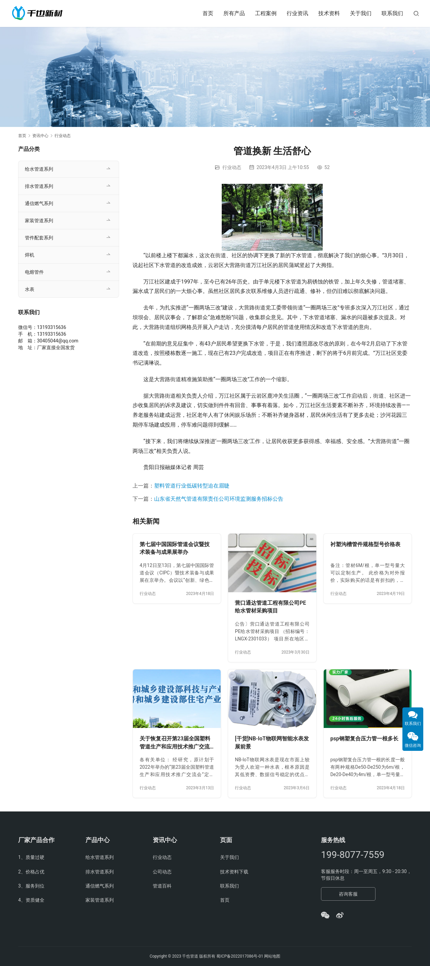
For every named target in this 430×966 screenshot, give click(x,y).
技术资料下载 (234, 871)
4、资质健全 (31, 900)
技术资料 (329, 13)
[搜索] (416, 13)
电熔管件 (34, 272)
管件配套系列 (39, 237)
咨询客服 (348, 894)
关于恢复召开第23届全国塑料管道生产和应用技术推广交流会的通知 (175, 743)
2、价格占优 (31, 871)
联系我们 (392, 13)
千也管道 (190, 956)
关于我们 (360, 13)
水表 (29, 289)
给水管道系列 (39, 169)
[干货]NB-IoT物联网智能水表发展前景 (272, 742)
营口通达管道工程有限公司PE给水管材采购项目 (270, 607)
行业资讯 (297, 13)
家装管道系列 (39, 220)
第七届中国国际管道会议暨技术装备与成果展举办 (175, 548)
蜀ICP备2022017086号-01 (240, 956)
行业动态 (231, 167)
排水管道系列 (39, 186)
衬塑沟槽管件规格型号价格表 (365, 544)
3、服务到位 (31, 886)
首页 (208, 13)
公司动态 (162, 871)
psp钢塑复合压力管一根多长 (364, 738)
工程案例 (266, 13)
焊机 (29, 255)
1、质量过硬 (31, 857)
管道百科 (162, 886)
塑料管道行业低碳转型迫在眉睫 (191, 485)
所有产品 (234, 13)
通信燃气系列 (39, 203)
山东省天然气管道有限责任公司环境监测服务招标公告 (218, 499)
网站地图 (272, 956)
